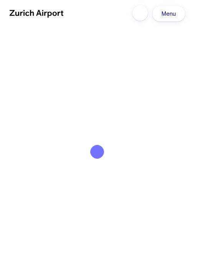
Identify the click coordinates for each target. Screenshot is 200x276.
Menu (168, 13)
